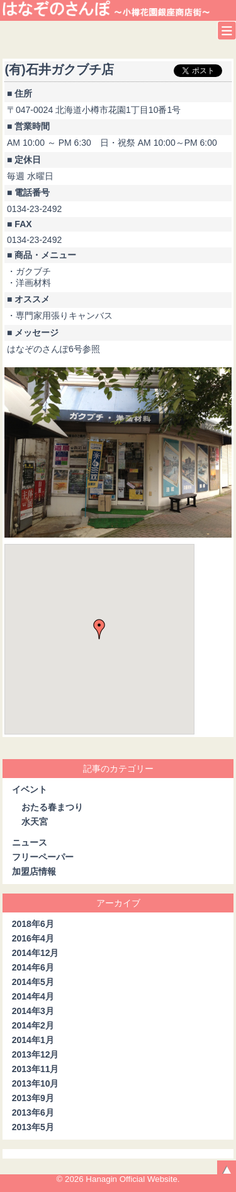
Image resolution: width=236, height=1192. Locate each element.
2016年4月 (33, 938)
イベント (29, 789)
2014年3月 (33, 1011)
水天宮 (34, 822)
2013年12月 (35, 1054)
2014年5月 (33, 982)
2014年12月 (35, 953)
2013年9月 (33, 1098)
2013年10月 (35, 1083)
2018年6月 (33, 924)
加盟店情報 (34, 871)
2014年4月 (33, 996)
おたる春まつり (52, 807)
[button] (99, 629)
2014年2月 (33, 1025)
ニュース (29, 842)
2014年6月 (33, 967)
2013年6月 (33, 1112)
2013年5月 (33, 1127)
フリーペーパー (43, 857)
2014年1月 (33, 1040)
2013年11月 (35, 1069)
